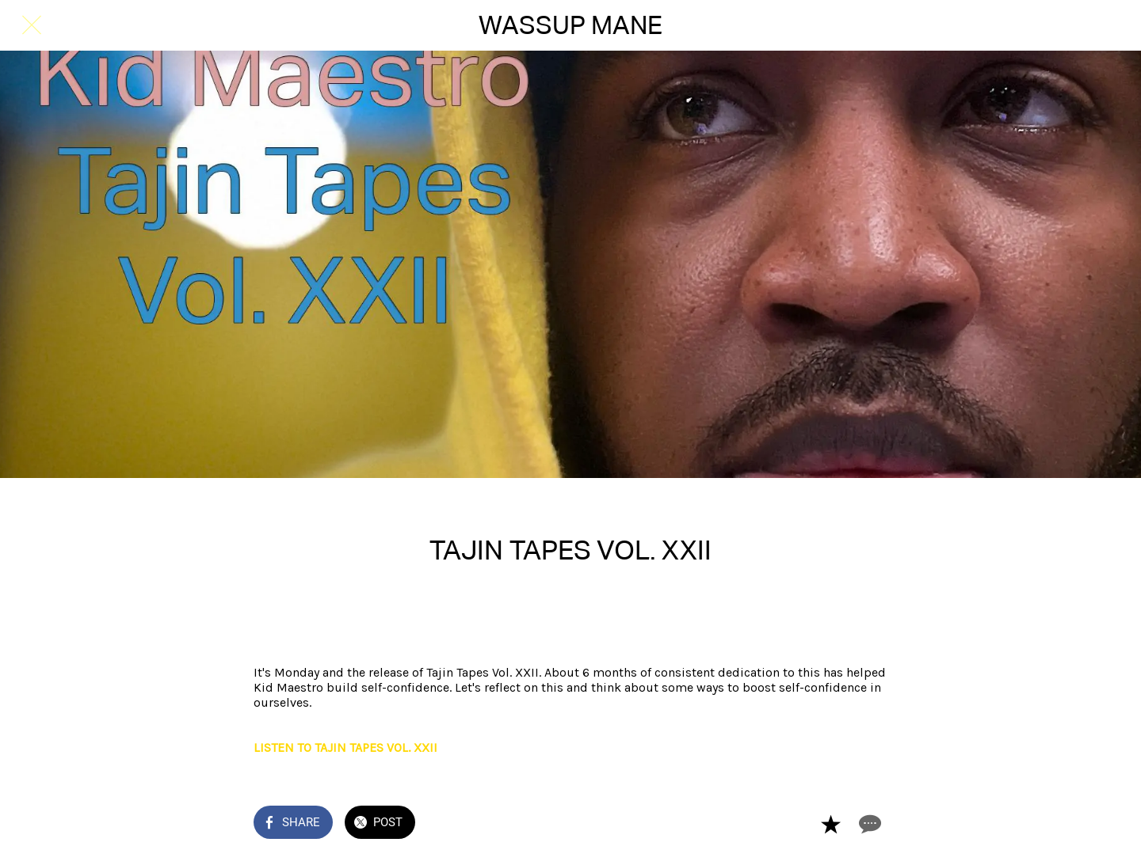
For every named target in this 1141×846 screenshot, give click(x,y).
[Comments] (868, 824)
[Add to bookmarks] (830, 824)
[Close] (31, 25)
